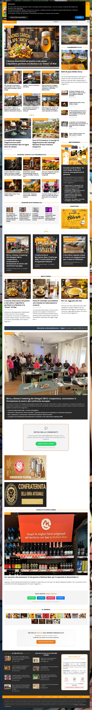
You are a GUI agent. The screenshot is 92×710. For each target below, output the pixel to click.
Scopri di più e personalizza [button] (18, 17)
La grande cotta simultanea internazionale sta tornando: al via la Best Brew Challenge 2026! (78, 124)
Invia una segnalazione (46, 641)
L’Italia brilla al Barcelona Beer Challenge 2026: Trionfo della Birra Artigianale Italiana (46, 258)
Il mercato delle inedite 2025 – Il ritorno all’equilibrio (23, 410)
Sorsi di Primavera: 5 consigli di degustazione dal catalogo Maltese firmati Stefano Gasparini (45, 143)
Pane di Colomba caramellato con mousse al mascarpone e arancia (45, 303)
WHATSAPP (31, 597)
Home (5, 18)
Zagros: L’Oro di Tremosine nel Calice (31, 85)
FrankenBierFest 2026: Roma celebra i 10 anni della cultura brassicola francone (73, 195)
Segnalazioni (85, 696)
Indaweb (76, 704)
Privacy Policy (82, 704)
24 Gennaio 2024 (45, 679)
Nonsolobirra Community (73, 696)
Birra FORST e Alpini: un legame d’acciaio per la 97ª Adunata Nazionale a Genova (13, 108)
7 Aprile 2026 (66, 74)
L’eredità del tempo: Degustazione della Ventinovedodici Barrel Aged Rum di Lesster (16, 143)
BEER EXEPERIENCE (74, 142)
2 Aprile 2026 (37, 148)
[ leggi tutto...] (64, 84)
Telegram (54, 696)
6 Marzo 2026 (66, 303)
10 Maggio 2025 (45, 661)
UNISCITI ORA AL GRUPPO (46, 443)
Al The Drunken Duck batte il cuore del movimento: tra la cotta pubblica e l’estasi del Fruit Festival (77, 113)
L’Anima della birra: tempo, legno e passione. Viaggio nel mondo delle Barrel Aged (12, 172)
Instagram (47, 696)
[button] (83, 4)
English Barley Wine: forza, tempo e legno (12, 194)
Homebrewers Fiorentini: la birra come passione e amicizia (31, 108)
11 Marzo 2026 (73, 136)
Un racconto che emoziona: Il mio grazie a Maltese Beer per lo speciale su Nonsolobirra (41, 577)
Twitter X (61, 696)
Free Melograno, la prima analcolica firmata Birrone (49, 667)
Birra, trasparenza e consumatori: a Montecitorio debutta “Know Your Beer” (30, 414)
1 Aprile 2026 (73, 105)
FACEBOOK (60, 597)
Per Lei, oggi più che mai (71, 301)
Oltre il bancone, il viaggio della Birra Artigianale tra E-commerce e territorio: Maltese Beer (50, 87)
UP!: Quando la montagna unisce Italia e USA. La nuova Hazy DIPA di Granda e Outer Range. (12, 87)
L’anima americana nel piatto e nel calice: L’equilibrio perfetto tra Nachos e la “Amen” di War (31, 62)
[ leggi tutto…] (74, 313)
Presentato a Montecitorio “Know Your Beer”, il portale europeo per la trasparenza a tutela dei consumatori (40, 412)
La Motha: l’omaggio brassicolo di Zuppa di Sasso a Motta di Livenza (38, 216)
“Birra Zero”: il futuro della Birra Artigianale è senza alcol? (48, 659)
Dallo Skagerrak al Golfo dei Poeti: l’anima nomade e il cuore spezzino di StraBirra (50, 108)
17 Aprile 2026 (9, 309)
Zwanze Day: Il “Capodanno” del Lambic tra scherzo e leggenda (74, 186)
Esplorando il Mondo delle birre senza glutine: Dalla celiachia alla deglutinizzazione (49, 676)
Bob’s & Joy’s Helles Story (71, 72)
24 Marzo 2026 (37, 307)
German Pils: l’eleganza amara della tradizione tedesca (30, 194)
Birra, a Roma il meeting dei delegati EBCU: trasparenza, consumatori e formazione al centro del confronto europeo (17, 260)
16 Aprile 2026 (16, 680)
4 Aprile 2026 (9, 579)
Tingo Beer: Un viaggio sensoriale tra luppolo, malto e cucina (75, 199)
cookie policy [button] (19, 8)
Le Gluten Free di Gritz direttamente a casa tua (49, 685)
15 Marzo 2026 (73, 128)
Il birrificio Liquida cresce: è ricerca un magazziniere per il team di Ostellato (74, 257)
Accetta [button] (79, 17)
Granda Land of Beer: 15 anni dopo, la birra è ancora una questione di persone (73, 171)
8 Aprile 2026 (9, 148)
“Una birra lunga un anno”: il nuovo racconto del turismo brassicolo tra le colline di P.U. (50, 195)
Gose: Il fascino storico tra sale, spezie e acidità (77, 134)
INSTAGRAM (51, 597)
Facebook (39, 696)
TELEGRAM (41, 597)
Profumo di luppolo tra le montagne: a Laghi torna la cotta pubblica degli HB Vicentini (77, 93)
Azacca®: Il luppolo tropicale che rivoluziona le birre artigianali (50, 172)
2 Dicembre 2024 (45, 669)
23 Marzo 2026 (73, 117)
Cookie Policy (8, 706)
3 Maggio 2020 (45, 687)
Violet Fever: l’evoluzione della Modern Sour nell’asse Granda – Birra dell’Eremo (50, 216)
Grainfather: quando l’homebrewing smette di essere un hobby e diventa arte (31, 173)
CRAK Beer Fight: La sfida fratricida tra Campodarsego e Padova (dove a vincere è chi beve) (25, 216)
